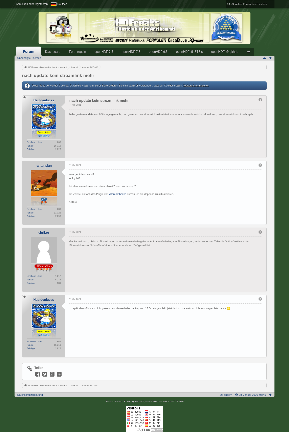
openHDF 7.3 (131, 51)
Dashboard (53, 51)
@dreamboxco (117, 194)
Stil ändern (226, 394)
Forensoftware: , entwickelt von (145, 401)
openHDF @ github (224, 51)
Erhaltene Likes (34, 142)
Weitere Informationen (196, 85)
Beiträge (31, 149)
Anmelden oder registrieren (32, 3)
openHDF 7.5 (103, 51)
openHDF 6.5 (158, 51)
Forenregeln (77, 51)
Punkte (30, 146)
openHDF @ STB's (189, 51)
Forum (28, 52)
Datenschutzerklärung (30, 394)
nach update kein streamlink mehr (58, 75)
